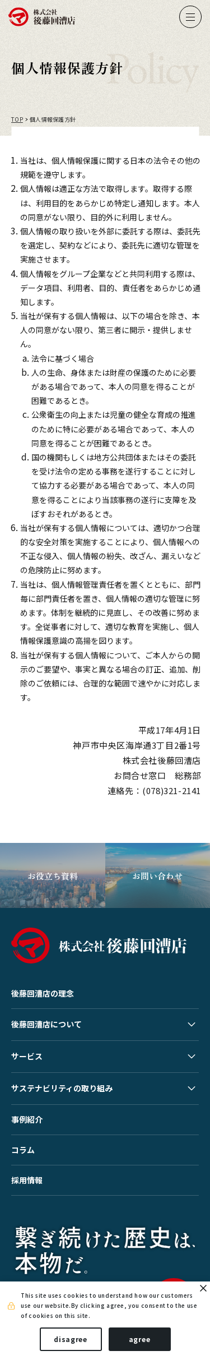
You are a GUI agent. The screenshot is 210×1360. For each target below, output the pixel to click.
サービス (27, 1056)
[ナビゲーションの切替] (190, 17)
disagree (70, 1339)
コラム (23, 1149)
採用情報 (27, 1180)
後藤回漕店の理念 (42, 993)
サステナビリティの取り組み (62, 1088)
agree (140, 1339)
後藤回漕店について (46, 1024)
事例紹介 (27, 1119)
